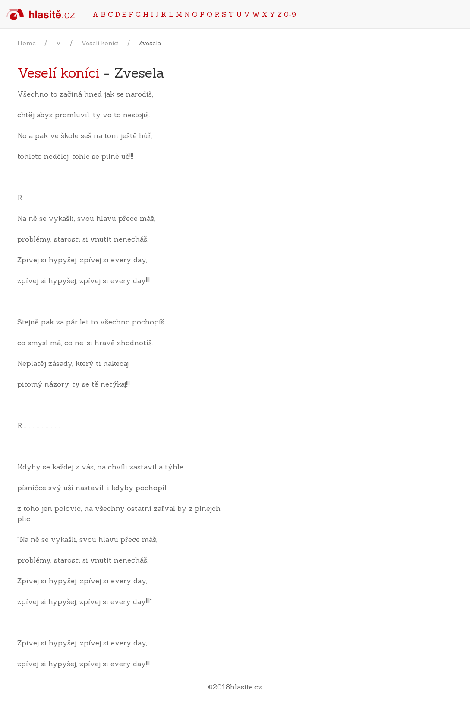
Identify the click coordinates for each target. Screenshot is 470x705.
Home (26, 43)
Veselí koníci (100, 43)
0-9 (290, 14)
